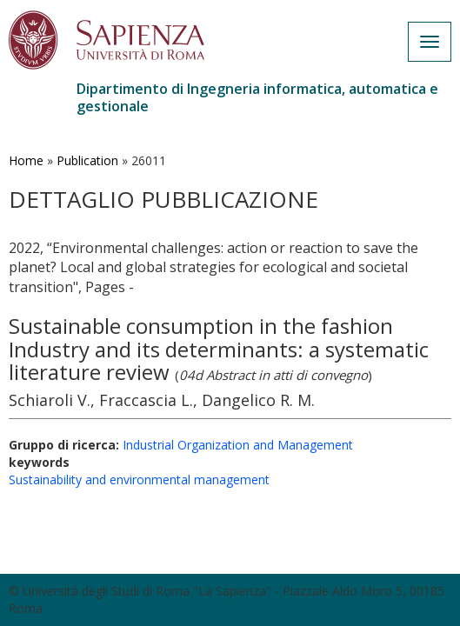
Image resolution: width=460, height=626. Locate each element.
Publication (87, 160)
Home (26, 160)
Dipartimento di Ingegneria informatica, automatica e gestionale (257, 97)
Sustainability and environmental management (139, 479)
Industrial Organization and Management (238, 444)
